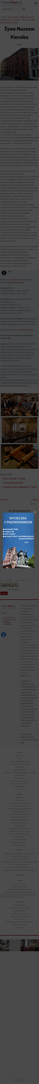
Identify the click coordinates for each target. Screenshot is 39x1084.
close (33, 473)
